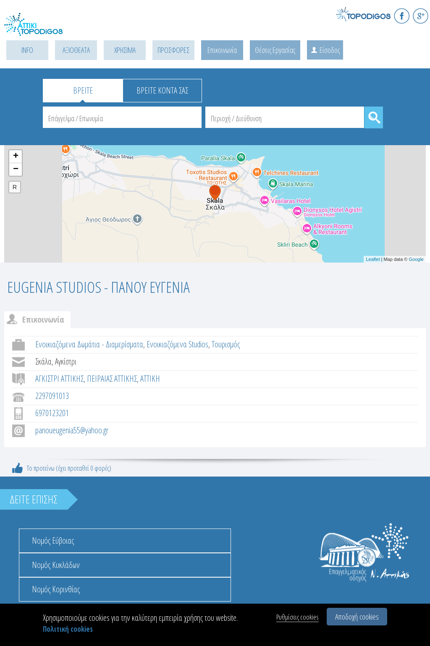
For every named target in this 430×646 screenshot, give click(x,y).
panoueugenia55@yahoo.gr (71, 430)
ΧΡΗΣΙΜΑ (125, 50)
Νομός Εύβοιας (53, 540)
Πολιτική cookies (68, 629)
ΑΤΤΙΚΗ (150, 378)
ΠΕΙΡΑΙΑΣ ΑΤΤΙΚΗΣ (112, 378)
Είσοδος (330, 50)
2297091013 (52, 395)
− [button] (15, 169)
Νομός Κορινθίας (56, 589)
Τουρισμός (226, 344)
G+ (420, 15)
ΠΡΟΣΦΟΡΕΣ (173, 50)
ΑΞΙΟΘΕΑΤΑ (76, 50)
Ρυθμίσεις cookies (297, 617)
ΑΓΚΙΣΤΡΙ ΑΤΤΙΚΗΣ (59, 378)
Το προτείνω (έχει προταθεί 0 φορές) (69, 468)
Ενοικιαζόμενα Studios (177, 344)
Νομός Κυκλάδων (56, 564)
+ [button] (15, 156)
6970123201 (52, 413)
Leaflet (373, 259)
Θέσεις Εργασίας (275, 50)
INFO (27, 50)
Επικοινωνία (222, 50)
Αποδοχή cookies (357, 616)
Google (416, 259)
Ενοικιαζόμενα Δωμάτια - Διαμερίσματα (89, 344)
